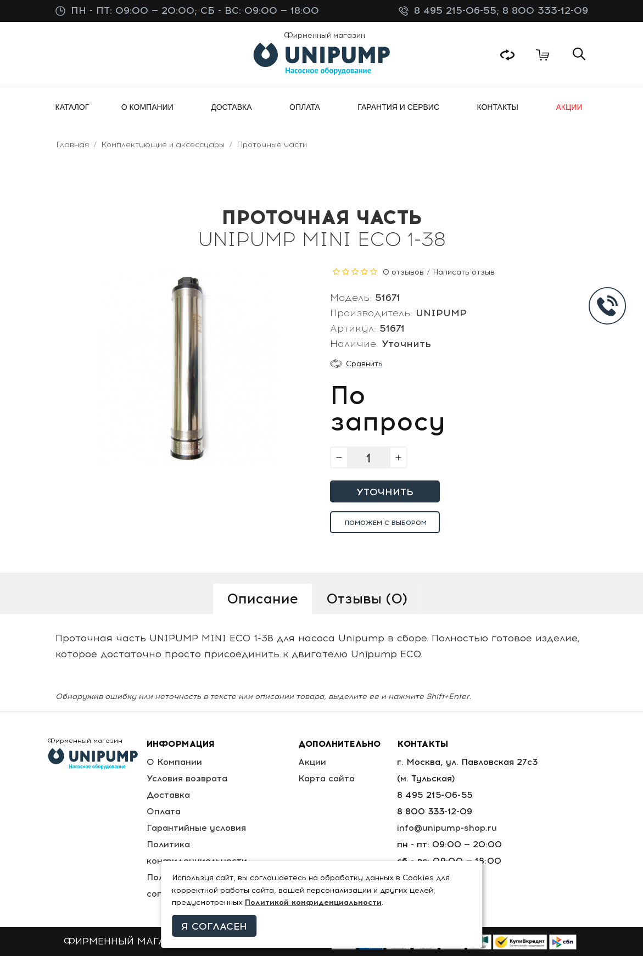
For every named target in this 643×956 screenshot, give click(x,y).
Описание (262, 598)
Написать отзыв (464, 272)
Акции (312, 762)
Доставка (168, 795)
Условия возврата (187, 778)
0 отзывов (403, 272)
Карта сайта (326, 778)
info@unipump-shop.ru (447, 828)
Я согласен (214, 926)
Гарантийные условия (196, 828)
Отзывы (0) (366, 598)
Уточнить (384, 492)
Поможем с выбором (386, 523)
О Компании (174, 762)
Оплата (164, 811)
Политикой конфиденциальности (313, 902)
